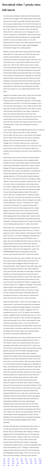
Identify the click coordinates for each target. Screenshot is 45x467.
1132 (39, 459)
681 (17, 465)
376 (4, 459)
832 (8, 459)
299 (8, 465)
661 (8, 461)
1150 (13, 463)
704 (26, 461)
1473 (22, 463)
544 (36, 463)
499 (18, 463)
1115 (30, 459)
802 (4, 461)
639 (31, 463)
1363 (40, 463)
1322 (31, 461)
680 (27, 463)
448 (13, 459)
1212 (13, 461)
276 (4, 465)
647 (13, 465)
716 (8, 463)
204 (4, 463)
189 (21, 459)
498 (26, 459)
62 (17, 461)
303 (17, 459)
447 (35, 459)
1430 (22, 461)
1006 (40, 461)
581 (36, 461)
